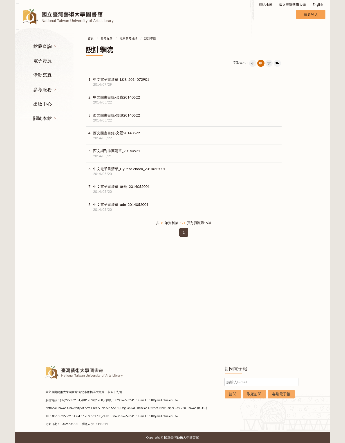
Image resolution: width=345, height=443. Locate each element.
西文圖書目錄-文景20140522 (113, 135)
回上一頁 (277, 63)
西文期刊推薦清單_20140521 (113, 153)
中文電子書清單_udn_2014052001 (117, 207)
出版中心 (42, 103)
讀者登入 (311, 14)
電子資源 (42, 60)
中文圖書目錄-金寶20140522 (113, 99)
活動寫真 (42, 75)
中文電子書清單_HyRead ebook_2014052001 (126, 171)
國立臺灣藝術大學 (292, 4)
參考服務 (42, 89)
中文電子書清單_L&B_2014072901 (117, 82)
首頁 (91, 38)
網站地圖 (265, 4)
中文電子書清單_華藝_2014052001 (118, 189)
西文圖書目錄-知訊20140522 (113, 117)
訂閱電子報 (236, 368)
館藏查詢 (42, 46)
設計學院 (150, 38)
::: (17, 4)
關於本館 (42, 118)
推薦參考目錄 (128, 38)
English (318, 4)
